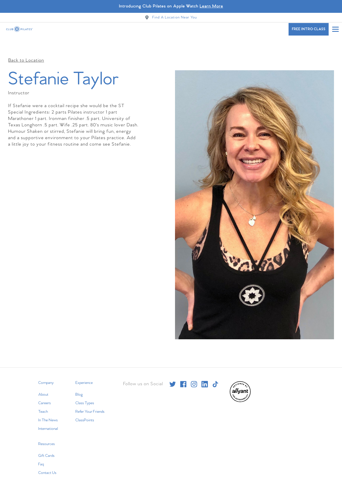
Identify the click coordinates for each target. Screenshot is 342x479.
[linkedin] (204, 371)
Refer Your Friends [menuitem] (89, 399)
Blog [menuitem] (79, 382)
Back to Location (26, 48)
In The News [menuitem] (48, 407)
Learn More (211, 6)
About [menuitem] (43, 382)
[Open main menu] (335, 29)
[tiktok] (215, 371)
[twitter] (172, 371)
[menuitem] (240, 388)
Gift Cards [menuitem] (46, 443)
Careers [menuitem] (44, 390)
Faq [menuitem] (41, 451)
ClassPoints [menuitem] (84, 407)
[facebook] (183, 371)
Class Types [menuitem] (84, 390)
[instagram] (194, 371)
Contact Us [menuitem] (47, 460)
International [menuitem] (48, 416)
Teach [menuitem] (43, 399)
